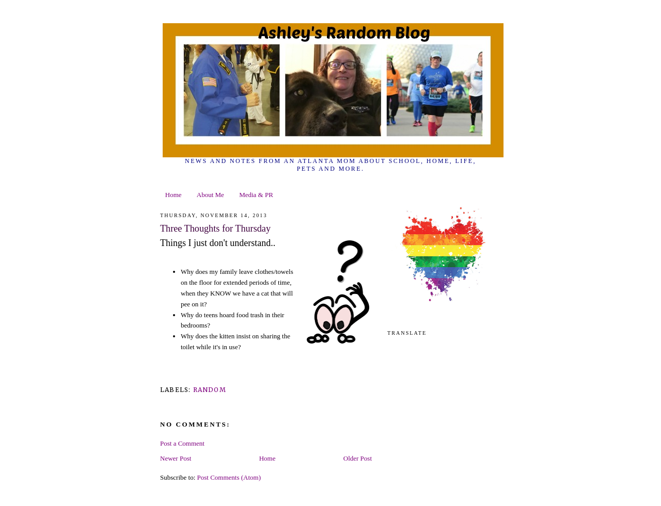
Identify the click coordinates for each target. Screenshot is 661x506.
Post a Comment (182, 443)
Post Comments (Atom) (229, 477)
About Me (210, 195)
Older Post (357, 458)
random (209, 390)
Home (173, 195)
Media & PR (256, 195)
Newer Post (175, 458)
